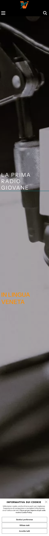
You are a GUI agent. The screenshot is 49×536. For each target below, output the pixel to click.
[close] (46, 502)
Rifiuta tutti (25, 525)
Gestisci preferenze (24, 519)
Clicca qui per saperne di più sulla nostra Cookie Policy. (30, 511)
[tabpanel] (24, 275)
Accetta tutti (24, 531)
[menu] (3, 13)
